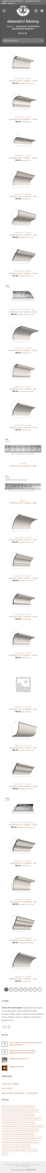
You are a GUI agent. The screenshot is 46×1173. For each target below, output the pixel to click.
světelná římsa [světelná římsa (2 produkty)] (32, 1142)
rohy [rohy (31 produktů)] (11, 1134)
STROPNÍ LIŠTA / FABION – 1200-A (23, 350)
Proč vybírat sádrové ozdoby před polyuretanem (25, 1043)
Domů (10, 26)
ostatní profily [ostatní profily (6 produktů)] (37, 1126)
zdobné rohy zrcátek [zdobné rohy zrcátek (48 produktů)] (28, 1150)
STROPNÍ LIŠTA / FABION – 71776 (23, 617)
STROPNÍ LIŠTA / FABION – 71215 (23, 979)
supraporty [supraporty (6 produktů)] (20, 1142)
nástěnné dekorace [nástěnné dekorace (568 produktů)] (10, 1126)
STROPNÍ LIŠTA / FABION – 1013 (23, 902)
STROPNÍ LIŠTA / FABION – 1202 (23, 709)
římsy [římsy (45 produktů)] (5, 1154)
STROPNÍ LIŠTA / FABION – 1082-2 (23, 158)
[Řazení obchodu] (23, 40)
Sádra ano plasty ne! (19, 1058)
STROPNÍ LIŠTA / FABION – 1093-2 (23, 655)
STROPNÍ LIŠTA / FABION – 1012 (23, 389)
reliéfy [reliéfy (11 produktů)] (5, 1134)
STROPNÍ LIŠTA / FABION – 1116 (23, 940)
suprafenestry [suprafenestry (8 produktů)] (8, 1142)
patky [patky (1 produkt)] (11, 1130)
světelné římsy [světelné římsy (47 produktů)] (8, 1146)
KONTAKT (36, 1164)
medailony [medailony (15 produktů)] (36, 1119)
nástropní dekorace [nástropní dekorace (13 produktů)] (10, 1122)
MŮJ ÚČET (7, 1088)
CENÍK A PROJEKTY (23, 1166)
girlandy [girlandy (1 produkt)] (35, 1111)
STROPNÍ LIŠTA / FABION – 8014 (23, 503)
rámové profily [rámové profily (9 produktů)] (21, 1134)
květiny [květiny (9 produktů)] (27, 1119)
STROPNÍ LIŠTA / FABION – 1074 (23, 196)
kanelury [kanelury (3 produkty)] (14, 1115)
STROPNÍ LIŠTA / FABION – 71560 (23, 119)
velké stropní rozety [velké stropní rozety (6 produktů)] (10, 1150)
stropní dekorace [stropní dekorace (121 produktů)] (9, 1138)
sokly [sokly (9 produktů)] (31, 1134)
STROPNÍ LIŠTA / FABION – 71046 (23, 273)
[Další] (40, 990)
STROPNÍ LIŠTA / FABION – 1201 (23, 863)
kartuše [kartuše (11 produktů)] (23, 1115)
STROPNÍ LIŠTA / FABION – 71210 (23, 427)
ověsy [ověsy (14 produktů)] (5, 1130)
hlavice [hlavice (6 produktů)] (5, 1115)
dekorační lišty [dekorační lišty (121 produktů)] (8, 1111)
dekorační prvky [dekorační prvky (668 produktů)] (22, 1111)
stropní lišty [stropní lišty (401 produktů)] (22, 1138)
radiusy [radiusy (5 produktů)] (34, 1130)
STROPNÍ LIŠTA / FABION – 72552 (23, 825)
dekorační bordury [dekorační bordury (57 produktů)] (10, 1107)
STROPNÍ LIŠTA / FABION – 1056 (23, 235)
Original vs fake (16, 1066)
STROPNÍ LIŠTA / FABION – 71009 (23, 578)
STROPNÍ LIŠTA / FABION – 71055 (23, 786)
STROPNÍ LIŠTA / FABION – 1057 (23, 748)
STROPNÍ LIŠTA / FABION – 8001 (23, 466)
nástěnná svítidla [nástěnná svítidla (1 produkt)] (27, 1122)
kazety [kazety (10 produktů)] (31, 1115)
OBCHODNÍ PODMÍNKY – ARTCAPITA (20, 1093)
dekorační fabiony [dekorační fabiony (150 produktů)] (27, 1107)
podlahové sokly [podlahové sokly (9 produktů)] (22, 1130)
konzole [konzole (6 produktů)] (18, 1119)
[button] (4, 11)
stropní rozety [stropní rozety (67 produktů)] (35, 1138)
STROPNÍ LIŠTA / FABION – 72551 (23, 312)
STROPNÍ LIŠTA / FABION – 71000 (23, 81)
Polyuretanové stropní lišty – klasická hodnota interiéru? (23, 1051)
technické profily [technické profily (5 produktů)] (23, 1146)
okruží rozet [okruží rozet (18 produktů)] (25, 1126)
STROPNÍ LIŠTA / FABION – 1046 (23, 540)
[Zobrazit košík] (42, 11)
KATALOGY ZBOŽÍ (10, 1084)
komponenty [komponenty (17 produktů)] (8, 1119)
